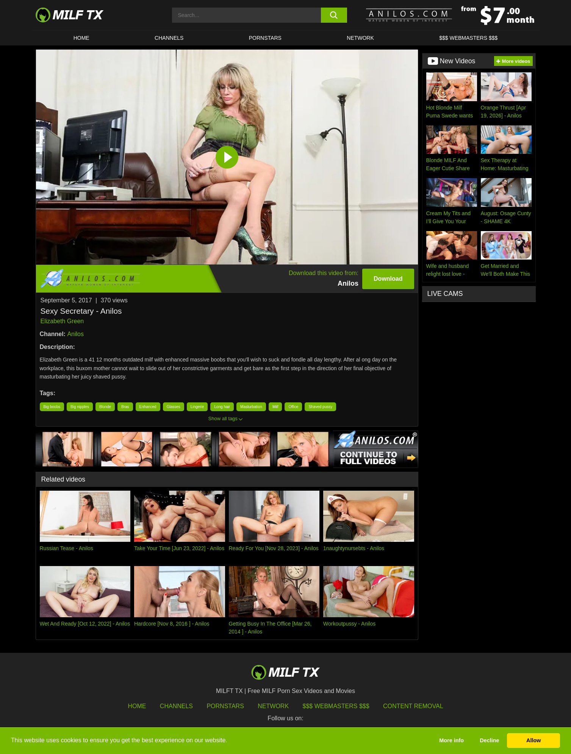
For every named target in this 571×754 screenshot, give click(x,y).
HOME (81, 38)
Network (360, 38)
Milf (275, 407)
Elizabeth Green (62, 321)
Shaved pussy (320, 407)
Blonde (105, 407)
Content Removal (413, 706)
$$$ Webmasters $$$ (336, 706)
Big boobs (52, 407)
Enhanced (147, 407)
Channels (176, 706)
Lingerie (197, 407)
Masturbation (251, 407)
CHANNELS (169, 38)
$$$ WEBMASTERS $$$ (468, 38)
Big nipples (79, 407)
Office (293, 407)
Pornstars (265, 38)
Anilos (75, 334)
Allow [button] (533, 740)
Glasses (173, 407)
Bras (125, 407)
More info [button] (451, 740)
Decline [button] (489, 740)
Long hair (222, 407)
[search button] (334, 15)
